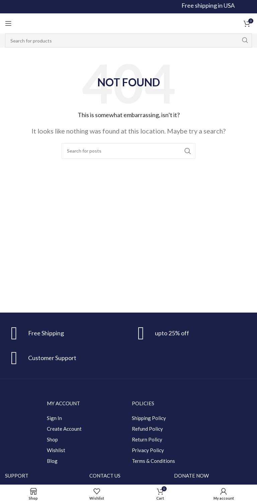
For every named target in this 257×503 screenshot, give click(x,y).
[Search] (128, 40)
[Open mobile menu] (8, 23)
